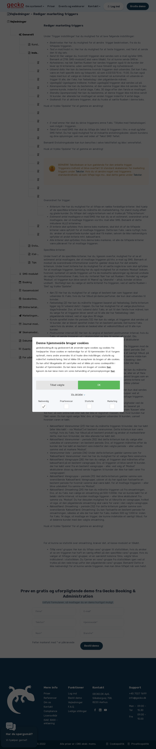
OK (99, 385)
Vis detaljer (77, 394)
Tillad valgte (56, 385)
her (109, 367)
